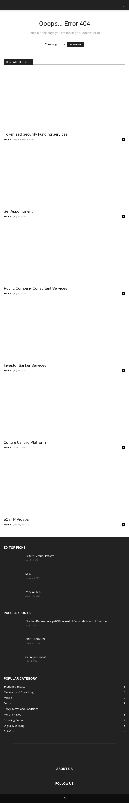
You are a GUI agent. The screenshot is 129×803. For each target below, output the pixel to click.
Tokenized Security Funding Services (36, 134)
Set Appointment (18, 211)
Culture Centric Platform (25, 442)
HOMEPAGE (75, 44)
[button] (6, 5)
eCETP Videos (16, 519)
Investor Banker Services (25, 365)
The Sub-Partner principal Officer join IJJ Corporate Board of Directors (66, 621)
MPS (28, 573)
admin (7, 139)
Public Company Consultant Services (35, 288)
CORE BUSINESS (35, 639)
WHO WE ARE (33, 591)
